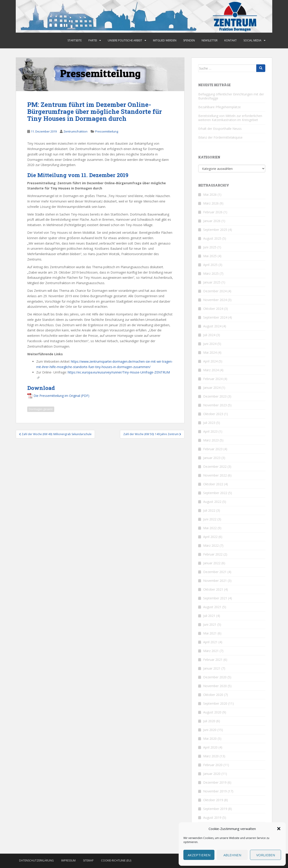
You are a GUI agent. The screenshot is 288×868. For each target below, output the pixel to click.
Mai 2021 (210, 633)
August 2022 (212, 501)
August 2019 (212, 817)
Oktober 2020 (213, 695)
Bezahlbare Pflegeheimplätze (219, 107)
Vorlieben (265, 855)
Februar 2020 (213, 765)
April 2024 (210, 361)
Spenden (189, 40)
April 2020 (210, 747)
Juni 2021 (209, 624)
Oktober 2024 (213, 308)
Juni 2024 (209, 344)
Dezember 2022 (215, 466)
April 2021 (210, 642)
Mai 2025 (210, 256)
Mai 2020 (210, 738)
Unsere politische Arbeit (125, 40)
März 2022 (211, 545)
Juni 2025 (209, 247)
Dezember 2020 (215, 677)
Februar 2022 (213, 554)
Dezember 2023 (215, 396)
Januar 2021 (211, 668)
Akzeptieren (199, 855)
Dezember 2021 (215, 572)
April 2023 (210, 431)
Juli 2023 (209, 423)
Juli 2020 (209, 721)
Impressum (68, 860)
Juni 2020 (209, 730)
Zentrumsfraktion (75, 131)
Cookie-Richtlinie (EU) (116, 860)
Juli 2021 (209, 616)
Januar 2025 (211, 282)
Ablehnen (232, 855)
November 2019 (215, 791)
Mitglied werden (164, 40)
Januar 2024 (211, 387)
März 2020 (211, 756)
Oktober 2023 (213, 414)
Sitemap (88, 860)
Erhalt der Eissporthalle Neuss (220, 128)
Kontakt (230, 40)
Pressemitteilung (106, 131)
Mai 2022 (210, 528)
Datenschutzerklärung (36, 860)
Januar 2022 (211, 563)
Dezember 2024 (215, 291)
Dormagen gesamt (41, 409)
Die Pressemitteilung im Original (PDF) (61, 396)
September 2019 (215, 809)
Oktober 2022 (213, 484)
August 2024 (212, 326)
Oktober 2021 (213, 589)
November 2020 (215, 686)
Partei (92, 40)
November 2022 (215, 475)
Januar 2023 (211, 458)
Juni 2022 (209, 519)
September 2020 (215, 703)
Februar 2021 (213, 659)
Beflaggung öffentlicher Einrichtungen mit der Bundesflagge (231, 96)
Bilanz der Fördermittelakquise (220, 137)
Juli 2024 (209, 335)
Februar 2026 (213, 212)
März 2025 (211, 273)
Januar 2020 (211, 773)
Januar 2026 (211, 221)
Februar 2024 (213, 379)
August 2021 (212, 607)
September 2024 (215, 317)
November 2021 (215, 580)
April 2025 (210, 265)
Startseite (75, 40)
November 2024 (215, 300)
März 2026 (211, 203)
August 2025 (212, 238)
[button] (279, 828)
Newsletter (210, 40)
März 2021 (211, 651)
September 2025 (215, 229)
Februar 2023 (213, 449)
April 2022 (210, 537)
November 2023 (215, 405)
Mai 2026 (210, 194)
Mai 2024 (210, 352)
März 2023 (211, 440)
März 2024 (211, 370)
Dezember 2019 (215, 782)
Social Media (252, 40)
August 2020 (212, 712)
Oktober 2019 (213, 800)
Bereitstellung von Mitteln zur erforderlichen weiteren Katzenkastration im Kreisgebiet (230, 118)
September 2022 (215, 493)
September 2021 (215, 598)
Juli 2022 (209, 510)
